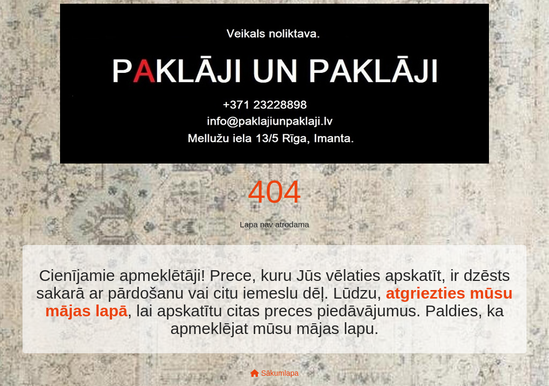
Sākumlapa (274, 373)
